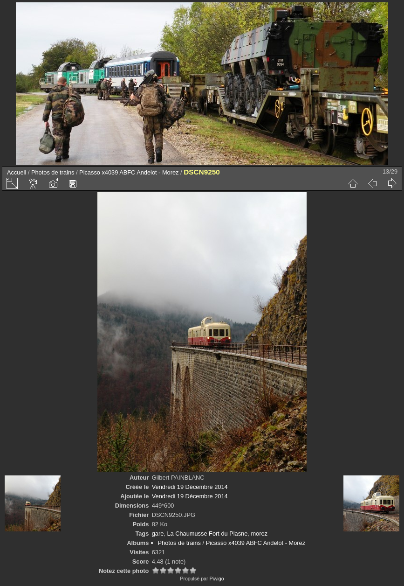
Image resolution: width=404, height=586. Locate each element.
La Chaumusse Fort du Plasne (207, 533)
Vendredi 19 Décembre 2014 (190, 486)
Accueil (16, 172)
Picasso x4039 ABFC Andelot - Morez (128, 172)
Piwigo (216, 578)
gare (158, 533)
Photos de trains (52, 172)
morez (259, 533)
